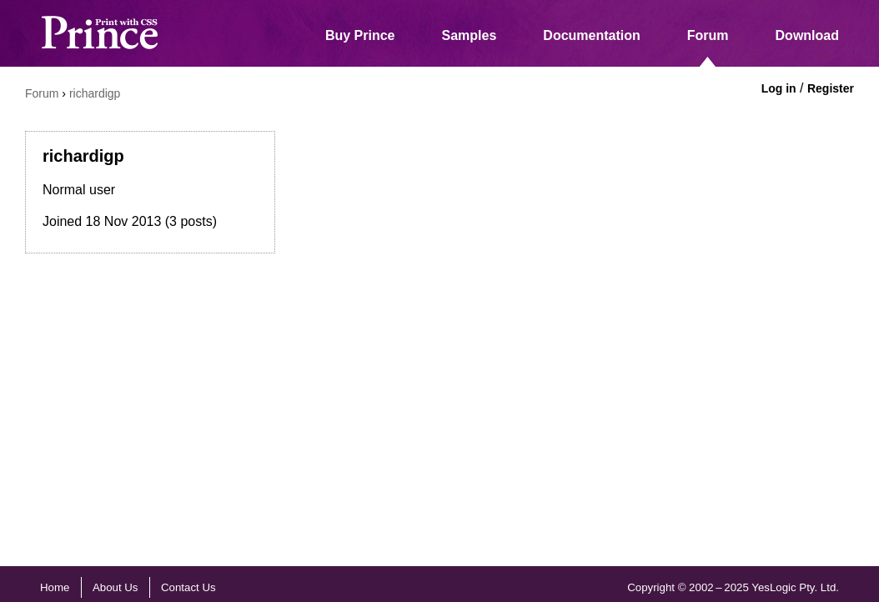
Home (54, 587)
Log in (778, 88)
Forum (708, 35)
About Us (115, 587)
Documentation (591, 35)
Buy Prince (360, 35)
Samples (469, 35)
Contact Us (188, 587)
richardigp (94, 93)
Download (807, 35)
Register (830, 88)
